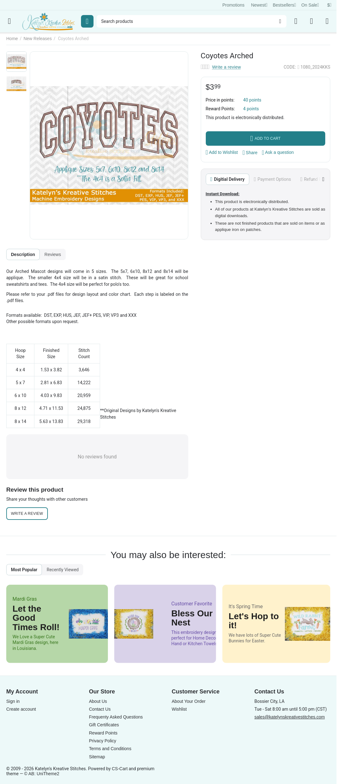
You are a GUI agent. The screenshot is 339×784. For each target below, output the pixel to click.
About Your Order (188, 701)
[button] (250, 152)
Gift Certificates (104, 724)
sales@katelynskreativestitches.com (289, 716)
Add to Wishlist (222, 152)
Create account (21, 709)
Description (23, 254)
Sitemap (97, 756)
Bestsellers (284, 5)
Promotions (233, 5)
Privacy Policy (102, 740)
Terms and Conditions (110, 748)
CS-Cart (120, 768)
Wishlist (179, 709)
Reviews (52, 254)
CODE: (290, 67)
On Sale (310, 5)
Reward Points (103, 732)
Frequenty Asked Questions (116, 716)
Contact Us (99, 709)
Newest (259, 5)
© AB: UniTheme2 (41, 773)
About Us (98, 701)
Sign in (13, 701)
